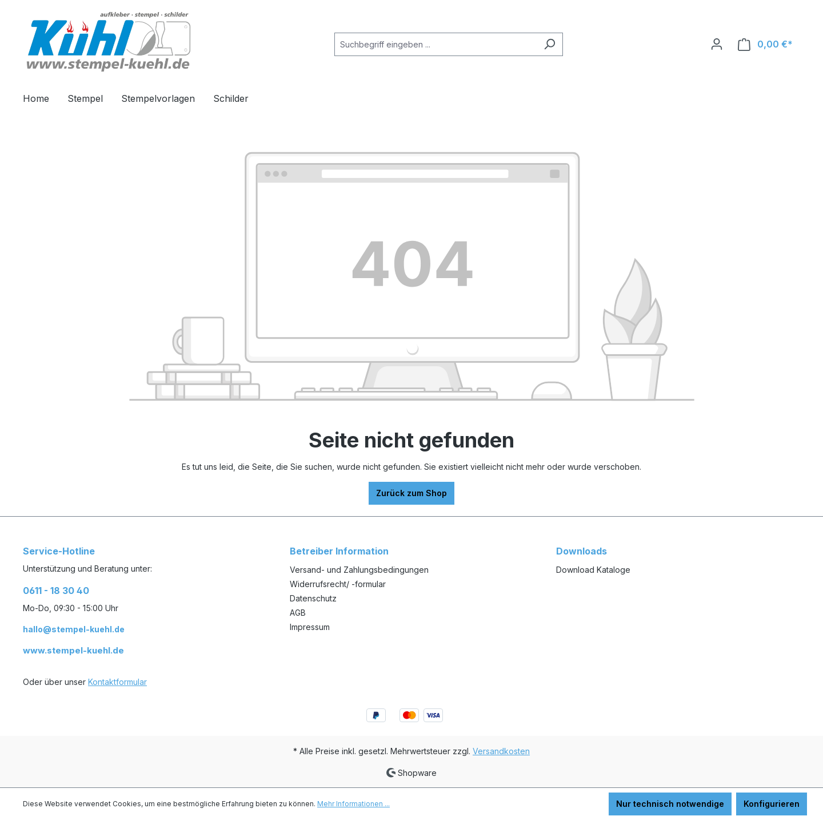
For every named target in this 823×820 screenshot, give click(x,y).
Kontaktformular (117, 682)
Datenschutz (313, 598)
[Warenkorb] (765, 44)
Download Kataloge (593, 570)
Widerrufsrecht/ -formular (338, 584)
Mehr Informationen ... (353, 803)
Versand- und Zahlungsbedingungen (359, 570)
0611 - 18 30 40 (56, 590)
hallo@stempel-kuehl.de (74, 629)
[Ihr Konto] (716, 44)
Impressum (310, 627)
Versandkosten (501, 751)
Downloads (581, 551)
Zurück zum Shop (411, 493)
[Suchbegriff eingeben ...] (435, 44)
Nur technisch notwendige (670, 804)
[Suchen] (549, 44)
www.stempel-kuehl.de (73, 650)
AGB (298, 612)
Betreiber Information (339, 551)
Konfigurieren (772, 804)
